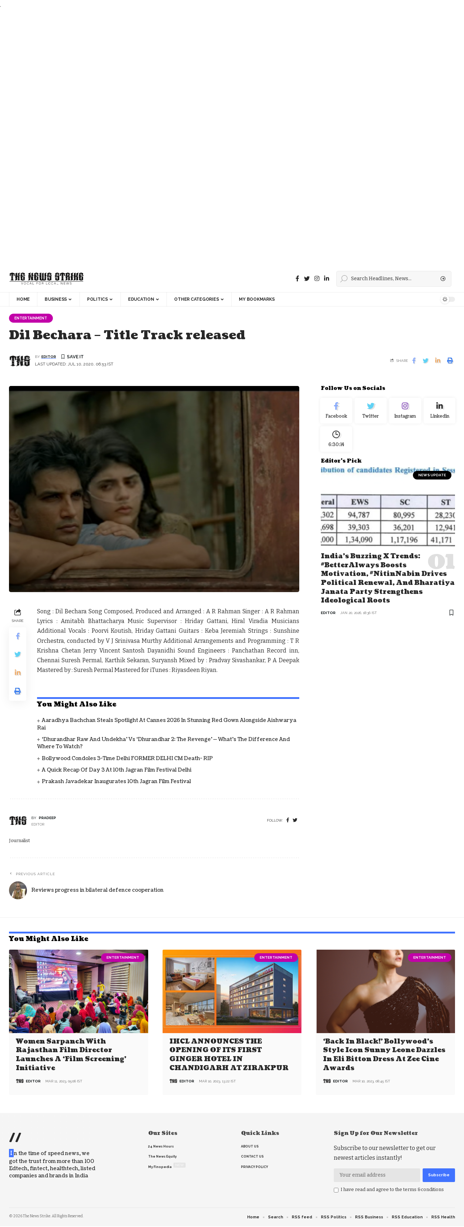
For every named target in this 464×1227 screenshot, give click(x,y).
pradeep (47, 819)
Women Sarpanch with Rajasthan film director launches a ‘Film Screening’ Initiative (71, 1055)
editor (48, 358)
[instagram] (317, 278)
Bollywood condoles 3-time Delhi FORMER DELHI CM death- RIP (127, 759)
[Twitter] (306, 278)
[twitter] (295, 821)
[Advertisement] (216, 137)
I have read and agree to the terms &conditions (392, 1189)
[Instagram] (405, 413)
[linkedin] (326, 278)
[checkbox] (336, 1190)
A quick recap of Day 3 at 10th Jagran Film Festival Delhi (116, 770)
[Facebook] (297, 278)
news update (432, 482)
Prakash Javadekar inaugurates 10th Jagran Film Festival (116, 782)
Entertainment (33, 318)
